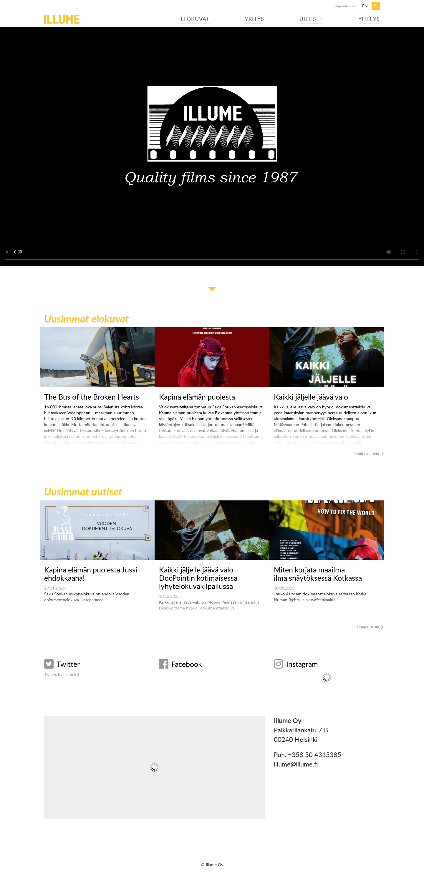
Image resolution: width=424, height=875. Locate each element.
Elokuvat (195, 18)
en (365, 6)
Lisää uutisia (370, 626)
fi (375, 6)
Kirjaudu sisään (346, 6)
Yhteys (369, 18)
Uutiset (311, 18)
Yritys (254, 18)
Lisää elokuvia (369, 453)
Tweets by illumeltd (61, 674)
